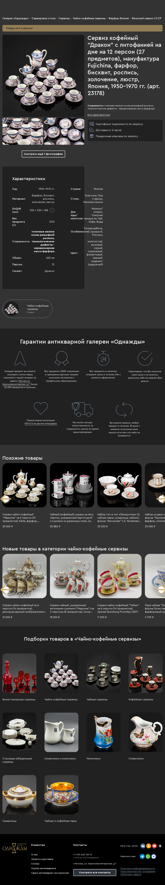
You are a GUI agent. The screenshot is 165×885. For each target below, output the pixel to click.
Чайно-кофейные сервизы (89, 18)
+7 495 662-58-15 (82, 854)
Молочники (93, 758)
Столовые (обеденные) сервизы (17, 760)
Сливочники (136, 758)
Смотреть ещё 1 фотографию (43, 154)
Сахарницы (9, 821)
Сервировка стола (43, 18)
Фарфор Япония (119, 18)
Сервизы (64, 18)
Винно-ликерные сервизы (18, 699)
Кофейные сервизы (141, 699)
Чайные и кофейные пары (61, 821)
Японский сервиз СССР (146, 18)
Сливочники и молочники (60, 758)
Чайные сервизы (97, 699)
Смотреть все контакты (94, 872)
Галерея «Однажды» (15, 18)
